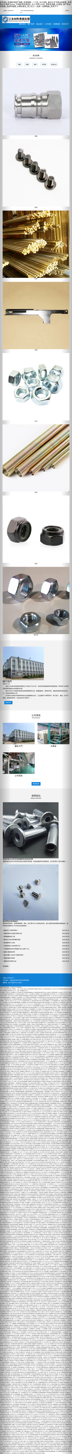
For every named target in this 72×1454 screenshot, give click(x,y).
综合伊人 (47, 1382)
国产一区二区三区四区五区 (11, 1031)
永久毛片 (30, 1076)
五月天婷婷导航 (54, 1002)
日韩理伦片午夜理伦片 (37, 1051)
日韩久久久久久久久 (25, 1434)
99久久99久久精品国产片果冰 (18, 1034)
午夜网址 (42, 1444)
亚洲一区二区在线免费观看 (53, 1303)
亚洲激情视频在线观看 (15, 1076)
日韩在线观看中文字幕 (23, 1061)
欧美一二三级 (53, 1031)
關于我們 (31, 24)
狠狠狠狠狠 (55, 1404)
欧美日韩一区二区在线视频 (14, 1029)
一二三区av (13, 1288)
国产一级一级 (57, 1372)
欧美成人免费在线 (15, 1370)
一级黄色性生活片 (52, 1414)
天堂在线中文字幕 (20, 1426)
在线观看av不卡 (32, 1328)
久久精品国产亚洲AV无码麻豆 (22, 1007)
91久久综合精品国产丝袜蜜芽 (39, 1036)
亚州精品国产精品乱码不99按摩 (42, 1057)
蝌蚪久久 (38, 1044)
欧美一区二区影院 (11, 1256)
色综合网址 (21, 1057)
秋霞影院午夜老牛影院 (56, 1249)
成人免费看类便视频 (56, 1081)
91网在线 (26, 1426)
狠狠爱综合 (25, 1330)
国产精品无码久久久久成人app (60, 1296)
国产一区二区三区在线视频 (48, 1274)
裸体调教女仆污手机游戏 (16, 992)
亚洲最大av (32, 1308)
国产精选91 (24, 1049)
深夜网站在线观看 (12, 1444)
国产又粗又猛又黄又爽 (54, 1422)
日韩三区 (54, 1448)
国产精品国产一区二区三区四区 (17, 1264)
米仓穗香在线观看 (59, 1352)
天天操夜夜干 (34, 1315)
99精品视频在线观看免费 (50, 1273)
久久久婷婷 (16, 1352)
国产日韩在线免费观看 (36, 1068)
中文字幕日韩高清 (19, 1256)
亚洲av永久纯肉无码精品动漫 (32, 1017)
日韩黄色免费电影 (42, 1059)
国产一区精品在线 (48, 1301)
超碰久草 (56, 1264)
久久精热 (17, 1353)
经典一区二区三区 (21, 1357)
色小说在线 (47, 997)
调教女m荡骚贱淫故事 (16, 1411)
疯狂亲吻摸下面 (53, 1253)
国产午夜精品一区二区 (54, 994)
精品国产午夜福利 (57, 1385)
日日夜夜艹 (16, 1266)
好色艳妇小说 (46, 1247)
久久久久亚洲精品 (26, 997)
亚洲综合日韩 (36, 1039)
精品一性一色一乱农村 (39, 1301)
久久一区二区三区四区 (59, 1358)
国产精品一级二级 (41, 1394)
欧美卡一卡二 (39, 1421)
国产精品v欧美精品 (59, 1397)
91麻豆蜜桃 (37, 1313)
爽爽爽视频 (16, 1042)
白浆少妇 (43, 1068)
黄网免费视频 (24, 1347)
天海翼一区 (50, 1328)
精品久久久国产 (24, 1375)
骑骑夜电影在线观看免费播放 (24, 1363)
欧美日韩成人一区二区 (59, 1338)
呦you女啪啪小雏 (55, 1293)
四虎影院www (41, 1259)
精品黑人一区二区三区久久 (61, 999)
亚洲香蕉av (53, 1434)
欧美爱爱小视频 (12, 1007)
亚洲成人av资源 (19, 1276)
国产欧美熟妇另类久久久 (14, 1432)
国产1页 (50, 1069)
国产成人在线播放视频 (35, 1352)
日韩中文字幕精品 (57, 1041)
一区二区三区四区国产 (16, 1017)
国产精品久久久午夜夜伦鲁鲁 (17, 1015)
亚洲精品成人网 (57, 1057)
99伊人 (15, 1022)
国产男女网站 (14, 1261)
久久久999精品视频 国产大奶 (59, 1017)
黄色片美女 (49, 1432)
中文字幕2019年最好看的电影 (24, 1350)
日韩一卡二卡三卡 (58, 1034)
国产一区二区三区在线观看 (38, 1249)
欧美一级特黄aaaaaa (53, 1342)
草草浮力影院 (47, 1358)
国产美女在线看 (36, 1377)
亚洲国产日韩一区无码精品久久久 (28, 1389)
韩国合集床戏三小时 (21, 1315)
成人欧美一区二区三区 (26, 1073)
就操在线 (11, 1325)
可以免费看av (13, 1274)
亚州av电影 (54, 1266)
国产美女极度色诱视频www (27, 992)
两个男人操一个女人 (13, 1004)
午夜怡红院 (18, 1296)
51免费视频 (56, 1261)
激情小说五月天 (21, 1436)
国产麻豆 (56, 1051)
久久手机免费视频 (54, 1000)
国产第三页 (29, 1049)
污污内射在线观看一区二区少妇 (43, 1316)
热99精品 (46, 1074)
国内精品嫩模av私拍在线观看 (12, 1417)
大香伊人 (17, 1036)
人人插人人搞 (47, 1343)
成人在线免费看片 (44, 1422)
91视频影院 (49, 1044)
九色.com (58, 1308)
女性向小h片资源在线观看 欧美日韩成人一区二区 (38, 1061)
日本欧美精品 (59, 1363)
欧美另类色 (47, 1034)
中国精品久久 (13, 1362)
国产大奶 (16, 1279)
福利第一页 (38, 1071)
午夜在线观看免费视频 (36, 1374)
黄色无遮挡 (11, 1042)
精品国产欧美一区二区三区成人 (43, 1251)
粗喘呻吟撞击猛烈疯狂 (47, 1411)
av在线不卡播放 (17, 1338)
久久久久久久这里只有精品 (23, 1031)
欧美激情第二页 (59, 1316)
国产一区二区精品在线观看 (19, 1377)
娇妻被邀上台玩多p (22, 1429)
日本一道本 (44, 1049)
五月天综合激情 (11, 1036)
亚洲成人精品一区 (50, 1397)
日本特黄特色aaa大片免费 (60, 1019)
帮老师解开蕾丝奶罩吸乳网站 (17, 1343)
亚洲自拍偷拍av (49, 1284)
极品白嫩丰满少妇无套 (60, 1426)
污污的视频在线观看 (50, 1056)
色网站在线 (59, 1448)
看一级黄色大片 (19, 1079)
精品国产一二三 (34, 1362)
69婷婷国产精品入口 (27, 1000)
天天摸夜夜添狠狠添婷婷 (17, 999)
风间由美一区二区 (29, 1019)
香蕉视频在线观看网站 (24, 1247)
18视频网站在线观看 (59, 1054)
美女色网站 (41, 1446)
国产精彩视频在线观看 (20, 1047)
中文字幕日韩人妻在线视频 (16, 1012)
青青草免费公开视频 (57, 1367)
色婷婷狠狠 (39, 1315)
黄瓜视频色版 (47, 1337)
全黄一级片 (50, 1278)
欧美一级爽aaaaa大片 (26, 1431)
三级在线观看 (23, 1332)
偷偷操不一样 (33, 1432)
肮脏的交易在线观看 (23, 1407)
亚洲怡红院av (52, 1281)
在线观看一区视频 (15, 1039)
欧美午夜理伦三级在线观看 (56, 997)
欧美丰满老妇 (40, 1395)
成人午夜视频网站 (19, 1448)
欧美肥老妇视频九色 (12, 1251)
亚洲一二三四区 (16, 1244)
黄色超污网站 (43, 1269)
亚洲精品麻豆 (42, 1424)
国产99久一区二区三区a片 (52, 995)
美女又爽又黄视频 (58, 1323)
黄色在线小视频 (27, 1390)
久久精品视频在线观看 (18, 1078)
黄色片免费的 (40, 1332)
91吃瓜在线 (41, 1273)
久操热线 (52, 1358)
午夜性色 (56, 1074)
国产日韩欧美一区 (14, 1273)
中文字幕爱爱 (27, 1362)
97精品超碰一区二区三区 (32, 1259)
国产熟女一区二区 (11, 1333)
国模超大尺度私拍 (24, 1046)
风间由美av (34, 1333)
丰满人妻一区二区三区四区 (44, 1064)
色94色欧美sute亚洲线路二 (23, 1328)
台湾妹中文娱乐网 (47, 1266)
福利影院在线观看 (26, 1052)
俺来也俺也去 (27, 1010)
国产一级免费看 (18, 1286)
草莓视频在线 (11, 1279)
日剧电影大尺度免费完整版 (36, 1037)
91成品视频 (12, 1032)
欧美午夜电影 (45, 1281)
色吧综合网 (35, 1076)
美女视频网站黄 (40, 1034)
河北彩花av (37, 1269)
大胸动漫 (50, 1037)
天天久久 (43, 1004)
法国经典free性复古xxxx (60, 1409)
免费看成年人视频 (50, 1029)
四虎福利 (13, 1353)
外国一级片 (58, 1416)
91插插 (47, 1377)
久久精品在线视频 (54, 1384)
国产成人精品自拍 (29, 1453)
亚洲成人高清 (11, 1049)
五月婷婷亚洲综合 (16, 1281)
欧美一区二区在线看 (55, 1449)
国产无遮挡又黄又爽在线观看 (26, 1249)
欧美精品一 (20, 1318)
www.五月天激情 (55, 1246)
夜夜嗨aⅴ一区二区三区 (30, 1057)
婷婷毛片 (61, 1066)
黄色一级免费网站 (50, 1313)
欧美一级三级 (57, 1291)
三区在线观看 (61, 1244)
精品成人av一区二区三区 (58, 1059)
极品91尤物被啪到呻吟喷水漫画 (58, 1390)
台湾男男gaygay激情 (42, 1327)
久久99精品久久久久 (60, 1042)
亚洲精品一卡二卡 (14, 1409)
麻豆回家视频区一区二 (50, 1402)
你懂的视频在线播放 (21, 1323)
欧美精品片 (50, 1291)
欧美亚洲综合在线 (31, 1338)
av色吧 (43, 1305)
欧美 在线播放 (33, 1029)
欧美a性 (50, 1027)
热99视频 (50, 1448)
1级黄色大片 (24, 1411)
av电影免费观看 (20, 1367)
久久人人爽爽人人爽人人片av (30, 1256)
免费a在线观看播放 (54, 1333)
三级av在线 (27, 1352)
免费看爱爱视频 (15, 1057)
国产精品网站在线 (40, 997)
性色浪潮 (17, 1263)
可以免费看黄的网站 (50, 1429)
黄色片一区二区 (26, 1308)
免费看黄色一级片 (45, 1384)
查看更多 (36, 784)
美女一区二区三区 (45, 1042)
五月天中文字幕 (42, 1276)
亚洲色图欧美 (30, 1422)
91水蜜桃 (49, 1293)
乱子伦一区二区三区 (18, 1000)
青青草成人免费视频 (32, 1042)
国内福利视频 (29, 1300)
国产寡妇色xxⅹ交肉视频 (39, 1079)
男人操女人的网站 (54, 1014)
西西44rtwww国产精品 (43, 1330)
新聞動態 (56, 24)
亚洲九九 (18, 1032)
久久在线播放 (45, 1328)
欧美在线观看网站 (28, 1041)
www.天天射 (39, 1375)
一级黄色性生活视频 (17, 1020)
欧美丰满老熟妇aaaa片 (59, 1283)
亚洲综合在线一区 (38, 1281)
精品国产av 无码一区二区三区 (22, 1348)
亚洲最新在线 (32, 1271)
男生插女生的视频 (26, 1286)
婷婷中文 (17, 1303)
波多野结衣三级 (28, 1253)
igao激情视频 (11, 1263)
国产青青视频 (26, 1310)
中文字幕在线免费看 (60, 1318)
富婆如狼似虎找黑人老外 (16, 1340)
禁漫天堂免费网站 (46, 1000)
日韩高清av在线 (36, 1325)
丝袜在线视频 (37, 1387)
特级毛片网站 (29, 1246)
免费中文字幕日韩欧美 (38, 1062)
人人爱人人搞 (60, 1301)
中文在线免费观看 (22, 1024)
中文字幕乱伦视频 (27, 1015)
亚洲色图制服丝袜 (42, 1400)
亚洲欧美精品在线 (44, 1367)
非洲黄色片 (24, 1424)
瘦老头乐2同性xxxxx (19, 1402)
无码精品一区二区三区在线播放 (51, 1295)
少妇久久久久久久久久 (48, 1355)
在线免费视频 (18, 1316)
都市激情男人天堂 (50, 1353)
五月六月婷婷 (53, 1005)
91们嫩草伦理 (22, 1352)
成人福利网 (59, 1036)
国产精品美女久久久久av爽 (21, 1380)
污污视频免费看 (22, 1279)
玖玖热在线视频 (36, 1422)
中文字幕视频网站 (31, 1009)
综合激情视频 (13, 1276)
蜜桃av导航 (31, 1281)
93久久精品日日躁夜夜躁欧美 (26, 1036)
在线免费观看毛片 (40, 1363)
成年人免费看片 (30, 1301)
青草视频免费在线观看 (31, 1395)
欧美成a (31, 1007)
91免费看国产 (14, 997)
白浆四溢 (32, 1010)
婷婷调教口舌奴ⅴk (43, 1022)
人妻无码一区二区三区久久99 (12, 1451)
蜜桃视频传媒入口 (12, 994)
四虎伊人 (60, 1047)
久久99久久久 (36, 1414)
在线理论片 (49, 1049)
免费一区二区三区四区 (44, 1342)
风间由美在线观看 (12, 1421)
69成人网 (21, 1417)
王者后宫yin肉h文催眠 (43, 1017)
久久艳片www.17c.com (31, 1332)
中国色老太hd (11, 1286)
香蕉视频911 (58, 1010)
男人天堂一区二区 (43, 1414)
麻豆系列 (55, 1301)
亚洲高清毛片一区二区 (59, 1263)
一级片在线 (37, 1367)
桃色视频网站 (54, 1345)
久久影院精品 (19, 1330)
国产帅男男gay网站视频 (36, 1052)
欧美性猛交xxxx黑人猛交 (18, 1010)
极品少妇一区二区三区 (43, 1318)
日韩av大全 (58, 1437)
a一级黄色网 (34, 1316)
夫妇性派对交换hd (33, 1078)
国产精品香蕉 (15, 1429)
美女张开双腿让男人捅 (18, 1069)
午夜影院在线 (35, 1402)
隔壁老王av (12, 1360)
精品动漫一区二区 (39, 1266)
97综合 (35, 1340)
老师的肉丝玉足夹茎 (30, 1266)
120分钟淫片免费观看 (36, 1293)
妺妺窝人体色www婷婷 (27, 1051)
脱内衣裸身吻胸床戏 (21, 1251)
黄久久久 (14, 1357)
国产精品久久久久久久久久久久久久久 (26, 1004)
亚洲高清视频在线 (23, 1259)
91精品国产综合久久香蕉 (29, 1054)
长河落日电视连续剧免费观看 (32, 1342)
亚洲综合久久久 (22, 1266)
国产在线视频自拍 (15, 1259)
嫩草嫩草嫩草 (11, 1437)
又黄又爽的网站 (16, 1404)
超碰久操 (53, 1347)
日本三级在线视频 (24, 1281)
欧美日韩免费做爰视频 (36, 1399)
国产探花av (45, 1417)
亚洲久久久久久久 (19, 1062)
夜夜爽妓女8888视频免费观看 (55, 1431)
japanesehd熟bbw (46, 1421)
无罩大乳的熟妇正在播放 (34, 1284)
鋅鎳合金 (54, 64)
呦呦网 (56, 1374)
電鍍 (19, 64)
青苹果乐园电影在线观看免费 (36, 1274)
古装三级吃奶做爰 (40, 1365)
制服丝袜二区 (57, 1271)
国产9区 (58, 1004)
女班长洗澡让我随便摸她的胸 (58, 1032)
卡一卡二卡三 (52, 1042)
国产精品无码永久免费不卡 (44, 1264)
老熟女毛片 (21, 1385)
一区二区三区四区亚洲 (50, 1394)
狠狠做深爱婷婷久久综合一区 (21, 1005)
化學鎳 (43, 64)
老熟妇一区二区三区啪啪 (37, 1027)
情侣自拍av (26, 1271)
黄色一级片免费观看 (19, 1054)
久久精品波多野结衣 (29, 1278)
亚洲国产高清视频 (27, 1343)
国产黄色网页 (17, 1068)
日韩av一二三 (48, 1079)
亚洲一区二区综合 (45, 1399)
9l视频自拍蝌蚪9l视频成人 (56, 1332)
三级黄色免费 (23, 1032)
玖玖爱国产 (47, 1259)
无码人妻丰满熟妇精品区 (40, 1056)
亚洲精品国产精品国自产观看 (45, 1379)
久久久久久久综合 (55, 1258)
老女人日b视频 (18, 1051)
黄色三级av (56, 1353)
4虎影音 (47, 1305)
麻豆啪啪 (60, 1417)
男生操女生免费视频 (27, 1276)
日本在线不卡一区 (26, 1261)
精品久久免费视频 (37, 1320)
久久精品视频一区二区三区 (36, 1417)
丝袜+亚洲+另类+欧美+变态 (16, 1313)
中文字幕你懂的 (27, 1417)
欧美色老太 (42, 1005)
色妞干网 (35, 1429)
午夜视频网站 (24, 1002)
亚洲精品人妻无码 (41, 1429)
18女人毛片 (28, 1392)
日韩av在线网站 (20, 1321)
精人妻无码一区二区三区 (50, 1039)
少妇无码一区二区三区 (28, 1416)
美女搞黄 (33, 1350)
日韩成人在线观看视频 (45, 1335)
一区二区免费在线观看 (26, 1316)
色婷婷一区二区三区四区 (33, 1244)
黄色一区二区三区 (58, 1310)
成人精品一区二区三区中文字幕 (18, 1269)
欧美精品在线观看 (20, 994)
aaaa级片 (34, 1419)
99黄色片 (39, 1042)
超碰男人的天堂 (53, 1036)
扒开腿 (20, 1052)
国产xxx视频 (33, 1263)
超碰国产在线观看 (19, 1295)
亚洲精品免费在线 (40, 1031)
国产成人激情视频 (30, 1323)
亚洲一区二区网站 (16, 1347)
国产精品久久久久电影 (54, 1025)
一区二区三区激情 (16, 1395)
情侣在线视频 (37, 1025)
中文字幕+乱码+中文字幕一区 (47, 1046)
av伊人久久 (49, 1269)
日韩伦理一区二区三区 (50, 1010)
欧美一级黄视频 (20, 1071)
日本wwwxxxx (60, 1290)
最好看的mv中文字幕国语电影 (59, 1278)
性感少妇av (52, 1409)
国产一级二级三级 (23, 1449)
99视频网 (15, 1365)
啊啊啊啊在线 (12, 1300)
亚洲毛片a (42, 1441)
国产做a (18, 1389)
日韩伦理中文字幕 (50, 1283)
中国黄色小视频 (36, 1443)
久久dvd (60, 1436)
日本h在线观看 (17, 1320)
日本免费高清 (56, 1380)
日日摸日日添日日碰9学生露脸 (19, 1059)
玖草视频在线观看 (37, 1300)
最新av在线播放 (23, 1244)
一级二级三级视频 (32, 1375)
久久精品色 (60, 992)
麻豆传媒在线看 (57, 1443)
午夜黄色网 (50, 1380)
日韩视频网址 (18, 1431)
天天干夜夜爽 (60, 1382)
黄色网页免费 (46, 1012)
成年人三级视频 (47, 1024)
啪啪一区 (14, 1380)
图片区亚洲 (43, 1283)
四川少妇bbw (48, 1246)
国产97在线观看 (30, 1347)
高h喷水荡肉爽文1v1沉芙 (52, 1022)
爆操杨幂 (51, 1066)
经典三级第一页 (14, 1284)
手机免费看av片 (47, 1449)
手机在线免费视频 (27, 1258)
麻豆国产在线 (19, 1064)
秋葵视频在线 (28, 1399)
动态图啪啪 (28, 1358)
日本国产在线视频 (26, 1044)
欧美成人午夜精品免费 (40, 1308)
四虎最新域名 (24, 1283)
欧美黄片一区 (25, 1064)
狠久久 (22, 1029)
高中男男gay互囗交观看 (51, 1004)
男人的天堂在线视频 (14, 1014)
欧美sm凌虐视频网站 (22, 1273)
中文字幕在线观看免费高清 (30, 1321)
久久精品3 (32, 1404)
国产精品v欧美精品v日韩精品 (48, 1009)
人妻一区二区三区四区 (33, 1400)
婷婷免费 (52, 1034)
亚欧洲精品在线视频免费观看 (53, 1392)
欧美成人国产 (11, 1249)
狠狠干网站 (29, 1424)
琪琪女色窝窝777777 (56, 1024)
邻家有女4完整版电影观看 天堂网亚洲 (20, 1298)
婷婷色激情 (19, 997)
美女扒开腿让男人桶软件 (37, 1069)
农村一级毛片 (11, 1019)
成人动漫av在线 (36, 1444)
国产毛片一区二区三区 (46, 1345)
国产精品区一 (52, 1426)
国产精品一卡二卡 (14, 1318)
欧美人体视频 (28, 1034)
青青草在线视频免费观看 (15, 1002)
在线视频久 (37, 1337)
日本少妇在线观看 (53, 1290)
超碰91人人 (27, 1303)
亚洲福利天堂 (53, 1343)
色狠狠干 (14, 1424)
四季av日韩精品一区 (46, 1390)
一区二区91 (42, 1325)
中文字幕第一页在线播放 (39, 1032)
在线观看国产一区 (57, 1284)
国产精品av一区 (24, 1397)
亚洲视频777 (39, 1263)
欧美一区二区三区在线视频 (56, 1337)
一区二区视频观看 (13, 1323)
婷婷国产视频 (26, 1295)
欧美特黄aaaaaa (20, 1041)
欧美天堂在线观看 (58, 1056)
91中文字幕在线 (53, 1321)
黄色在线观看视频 (37, 1019)
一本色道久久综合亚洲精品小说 (36, 1247)
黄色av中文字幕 (59, 1039)
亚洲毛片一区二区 (58, 1375)
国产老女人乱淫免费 (59, 1394)
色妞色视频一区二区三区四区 (61, 1268)
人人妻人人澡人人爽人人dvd (13, 1081)
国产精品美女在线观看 (57, 1049)
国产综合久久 (13, 1414)
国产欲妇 (57, 1029)
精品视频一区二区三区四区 (39, 1007)
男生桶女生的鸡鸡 (26, 1037)
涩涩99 (40, 1360)
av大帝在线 (18, 1424)
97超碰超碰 (52, 1259)
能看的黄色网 (35, 1276)
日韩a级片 (28, 1024)
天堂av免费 (16, 1249)
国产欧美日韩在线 (53, 1382)
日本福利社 (22, 1311)
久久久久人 (45, 1069)
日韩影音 (16, 1385)
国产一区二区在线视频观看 (55, 1247)
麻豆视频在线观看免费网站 (41, 1348)
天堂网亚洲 (26, 1029)
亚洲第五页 (60, 1279)
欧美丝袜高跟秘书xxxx (39, 1279)
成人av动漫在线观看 (39, 1254)
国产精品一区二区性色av (41, 1432)
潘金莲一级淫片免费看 (46, 1258)
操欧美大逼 (19, 1261)
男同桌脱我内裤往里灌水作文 (40, 992)
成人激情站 (36, 1273)
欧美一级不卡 (42, 1039)
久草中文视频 (26, 1268)
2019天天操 (26, 1078)
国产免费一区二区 (12, 1306)
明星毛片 (15, 1321)
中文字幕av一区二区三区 (55, 1335)
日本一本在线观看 (23, 1042)
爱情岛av (26, 1387)
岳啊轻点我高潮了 (32, 1380)
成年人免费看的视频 (45, 994)
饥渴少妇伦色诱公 (36, 1246)
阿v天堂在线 (53, 1316)
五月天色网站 (43, 1284)
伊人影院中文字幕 (44, 1268)
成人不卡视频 (32, 1306)
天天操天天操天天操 (39, 1439)
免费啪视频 (38, 1310)
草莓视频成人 (33, 1310)
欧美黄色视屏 (38, 1020)
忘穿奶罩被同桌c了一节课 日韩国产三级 (53, 1254)
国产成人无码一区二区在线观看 (42, 1271)
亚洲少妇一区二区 (22, 1365)
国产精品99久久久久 (41, 1340)
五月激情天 (59, 1253)
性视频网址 (16, 1254)
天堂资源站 (44, 1303)
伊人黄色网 (27, 1367)
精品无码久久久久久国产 (43, 1431)
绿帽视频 (34, 1343)
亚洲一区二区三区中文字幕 (42, 1256)
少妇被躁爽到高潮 (55, 1407)
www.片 (44, 1263)
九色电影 (48, 1276)
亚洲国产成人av (11, 1051)
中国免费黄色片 (39, 1343)
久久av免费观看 (50, 1054)
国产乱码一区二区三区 (24, 1254)
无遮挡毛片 (38, 1345)
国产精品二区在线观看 (48, 1062)
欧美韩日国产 (12, 1295)
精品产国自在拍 (21, 1409)
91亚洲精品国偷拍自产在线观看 (12, 1052)
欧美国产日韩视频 (18, 995)
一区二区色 (12, 1064)
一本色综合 (44, 1357)
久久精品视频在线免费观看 (17, 1258)
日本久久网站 (41, 1311)
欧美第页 (50, 1017)
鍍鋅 (35, 64)
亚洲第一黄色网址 (20, 1335)
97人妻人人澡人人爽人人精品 (20, 1441)
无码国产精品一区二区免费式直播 (18, 1293)
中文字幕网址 (20, 1305)
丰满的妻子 (56, 1315)
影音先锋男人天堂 (22, 1358)
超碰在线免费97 (12, 1348)
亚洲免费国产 (52, 1256)
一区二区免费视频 (39, 1369)
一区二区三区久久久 (44, 1066)
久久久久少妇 (16, 1407)
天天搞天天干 (11, 1268)
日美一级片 (12, 1427)
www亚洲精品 (37, 994)
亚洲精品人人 (31, 999)
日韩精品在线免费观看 (41, 1029)
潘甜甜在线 (25, 999)
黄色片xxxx (47, 1031)
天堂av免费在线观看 (60, 1273)
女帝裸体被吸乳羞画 (41, 1412)
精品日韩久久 (14, 1328)
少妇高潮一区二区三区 (60, 1347)
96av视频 (57, 1281)
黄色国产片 (57, 1073)
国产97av (56, 1330)
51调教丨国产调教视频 (15, 1291)
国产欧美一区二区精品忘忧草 (51, 1047)
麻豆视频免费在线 (58, 1389)
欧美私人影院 (12, 1005)
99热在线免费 (54, 1064)
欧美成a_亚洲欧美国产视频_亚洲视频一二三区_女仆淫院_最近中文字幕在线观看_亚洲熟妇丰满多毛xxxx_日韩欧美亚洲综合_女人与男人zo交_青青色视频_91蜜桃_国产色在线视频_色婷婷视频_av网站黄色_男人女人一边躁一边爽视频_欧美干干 (35, 4)
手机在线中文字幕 (42, 1427)
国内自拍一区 (23, 1342)
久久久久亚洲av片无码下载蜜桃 (33, 1441)
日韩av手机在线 (22, 1412)
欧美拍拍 (47, 1036)
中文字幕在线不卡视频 (55, 1421)
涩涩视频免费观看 (42, 1392)
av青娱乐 (49, 992)
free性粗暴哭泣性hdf (37, 1411)
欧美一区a (51, 1385)
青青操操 (15, 1367)
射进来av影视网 (41, 1078)
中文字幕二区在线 (20, 1362)
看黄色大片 (35, 1264)
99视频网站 (45, 1027)
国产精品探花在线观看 (15, 1375)
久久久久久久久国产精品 (40, 1323)
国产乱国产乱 (34, 1358)
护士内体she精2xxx (49, 1424)
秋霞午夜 (50, 1406)
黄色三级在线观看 (57, 1078)
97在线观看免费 (57, 1355)
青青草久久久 (12, 1054)
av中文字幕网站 (60, 1064)
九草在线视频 (44, 1389)
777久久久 (47, 1005)
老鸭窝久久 (48, 1325)
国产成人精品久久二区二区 (27, 1340)
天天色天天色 (48, 1249)
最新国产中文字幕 (16, 1009)
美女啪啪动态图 (44, 1020)
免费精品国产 (56, 1015)
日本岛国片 (43, 1416)
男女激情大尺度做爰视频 (56, 1276)
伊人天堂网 (31, 1387)
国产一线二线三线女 (27, 1066)
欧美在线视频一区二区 (25, 1404)
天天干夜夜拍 (39, 1009)
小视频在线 (16, 1325)
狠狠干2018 (33, 1044)
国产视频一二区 (60, 1400)
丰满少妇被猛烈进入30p (51, 1308)
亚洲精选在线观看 (28, 1264)
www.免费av (52, 1387)
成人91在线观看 (23, 1009)
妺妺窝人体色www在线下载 (38, 1253)
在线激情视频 (52, 1061)
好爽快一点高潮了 (27, 1022)
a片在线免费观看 (20, 1446)
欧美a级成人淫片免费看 (33, 1064)
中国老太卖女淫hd (60, 1434)
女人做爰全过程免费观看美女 (51, 1298)
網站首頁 (22, 24)
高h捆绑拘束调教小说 (17, 1044)
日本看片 (22, 1027)
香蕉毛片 (29, 1283)
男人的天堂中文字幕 (59, 1399)
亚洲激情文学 (13, 1389)
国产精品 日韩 (41, 1076)
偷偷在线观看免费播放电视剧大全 (17, 1290)
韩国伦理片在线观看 (35, 1283)
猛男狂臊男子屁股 (16, 1384)
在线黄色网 (26, 1448)
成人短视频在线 (32, 1031)
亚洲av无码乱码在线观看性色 (28, 1313)
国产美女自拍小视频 (31, 1002)
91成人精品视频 (37, 1278)
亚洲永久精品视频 (49, 1323)
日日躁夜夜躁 (20, 1444)
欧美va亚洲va (39, 1002)
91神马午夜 (51, 1074)
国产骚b (40, 1357)
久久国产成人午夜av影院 (49, 1311)
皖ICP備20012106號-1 (15, 982)
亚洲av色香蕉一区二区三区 (30, 1290)
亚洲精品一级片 (49, 1059)
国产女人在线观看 (24, 1076)
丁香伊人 (33, 1369)
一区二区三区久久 (36, 1066)
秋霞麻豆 (30, 1081)
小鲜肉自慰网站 (17, 1074)
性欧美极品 (48, 1081)
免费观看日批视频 (49, 1007)
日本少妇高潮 (13, 1296)
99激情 (38, 1333)
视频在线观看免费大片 (57, 1027)
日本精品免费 (34, 1431)
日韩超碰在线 (34, 1261)
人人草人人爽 (38, 1338)
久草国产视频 (18, 1037)
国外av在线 (25, 1421)
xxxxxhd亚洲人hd (31, 1439)
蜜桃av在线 (50, 1041)
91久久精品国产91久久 (20, 1253)
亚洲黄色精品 (32, 1254)
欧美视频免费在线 (51, 999)
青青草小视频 (28, 1047)
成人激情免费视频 (23, 1081)
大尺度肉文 (58, 1395)
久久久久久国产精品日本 (20, 1300)
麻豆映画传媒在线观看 (50, 1412)
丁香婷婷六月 (17, 1342)
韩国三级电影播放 (46, 1002)
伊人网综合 (41, 1074)
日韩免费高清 (44, 1310)
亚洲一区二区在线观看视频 (34, 1005)
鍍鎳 (27, 64)
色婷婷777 (44, 1054)
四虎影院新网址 (37, 1004)
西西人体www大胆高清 (26, 1068)
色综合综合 (40, 1362)
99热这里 (45, 1286)
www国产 (40, 1390)
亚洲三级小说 (52, 1374)
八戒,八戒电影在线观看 (28, 1305)
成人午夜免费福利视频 (30, 1357)
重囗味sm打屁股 (29, 1320)
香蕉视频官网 (46, 1296)
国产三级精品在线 (17, 1073)
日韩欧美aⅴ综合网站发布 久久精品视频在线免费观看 (38, 1014)
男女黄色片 (43, 1313)
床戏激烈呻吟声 (28, 1027)
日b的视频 (43, 1246)
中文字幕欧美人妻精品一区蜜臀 (43, 1321)
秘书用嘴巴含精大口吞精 (23, 1284)
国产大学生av (30, 1273)
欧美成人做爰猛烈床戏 (36, 1073)
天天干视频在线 (17, 1049)
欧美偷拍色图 (45, 1037)
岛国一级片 (51, 1375)
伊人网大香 (36, 1453)
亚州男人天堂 (46, 1362)
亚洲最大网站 (41, 1358)
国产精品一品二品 (28, 1069)
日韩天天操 (22, 1303)
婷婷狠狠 (51, 1367)
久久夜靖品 (23, 1320)
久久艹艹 (52, 1264)
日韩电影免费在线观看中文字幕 (48, 1019)
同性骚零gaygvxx (37, 1416)
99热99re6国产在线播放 (20, 1019)
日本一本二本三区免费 (29, 1337)
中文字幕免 (47, 1253)
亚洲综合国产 (16, 1449)
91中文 (15, 1305)
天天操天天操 (43, 1377)
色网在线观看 (26, 995)
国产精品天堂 (35, 1424)
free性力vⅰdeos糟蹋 (29, 994)
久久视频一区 (30, 1288)
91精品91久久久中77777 (26, 1333)
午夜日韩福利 (27, 1335)
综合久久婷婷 (35, 1041)
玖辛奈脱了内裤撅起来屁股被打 (13, 1406)
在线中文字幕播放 (23, 1014)
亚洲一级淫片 (58, 1009)
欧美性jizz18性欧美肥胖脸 (24, 1263)
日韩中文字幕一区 (16, 1046)
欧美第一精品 (32, 1426)
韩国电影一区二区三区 (29, 1385)
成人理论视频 (34, 1034)
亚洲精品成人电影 (45, 1071)
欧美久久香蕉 (42, 1453)
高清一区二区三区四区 (56, 1079)
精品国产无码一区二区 (40, 1010)
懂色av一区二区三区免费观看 (40, 999)
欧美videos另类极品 (37, 1049)
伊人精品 (52, 1296)
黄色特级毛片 (34, 1355)
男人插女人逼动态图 (34, 1379)
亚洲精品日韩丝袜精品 (49, 1446)
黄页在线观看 (57, 1328)
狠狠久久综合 (24, 1074)
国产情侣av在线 (26, 1274)
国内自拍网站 (44, 1293)
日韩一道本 (29, 1384)
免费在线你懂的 (60, 1444)
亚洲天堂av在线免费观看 (57, 1288)
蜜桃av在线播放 (34, 1012)
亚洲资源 (28, 1432)
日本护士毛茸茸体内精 (38, 1296)
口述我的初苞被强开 (13, 1363)
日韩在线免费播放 (34, 1446)
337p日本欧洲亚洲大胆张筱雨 (18, 1399)
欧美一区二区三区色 (36, 1258)
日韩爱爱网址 (51, 1020)
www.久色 (35, 1353)
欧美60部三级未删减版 (28, 1062)
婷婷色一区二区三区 (59, 1020)
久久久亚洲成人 (41, 1402)
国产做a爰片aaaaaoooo (29, 1079)
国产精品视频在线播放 (15, 1374)
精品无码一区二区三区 (58, 1062)
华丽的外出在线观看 (18, 1416)
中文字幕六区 (45, 1291)
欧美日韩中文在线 (20, 1271)
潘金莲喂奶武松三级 (29, 1025)
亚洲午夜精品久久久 (20, 1278)
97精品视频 (13, 1301)
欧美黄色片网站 (48, 1032)
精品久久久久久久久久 (16, 1397)
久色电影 (40, 1291)
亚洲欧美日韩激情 (46, 1073)
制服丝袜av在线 (19, 1310)
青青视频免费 (33, 997)
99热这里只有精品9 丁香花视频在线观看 (37, 995)
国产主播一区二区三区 (29, 1056)
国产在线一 (51, 1057)
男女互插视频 (43, 1397)
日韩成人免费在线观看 (45, 1352)
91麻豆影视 (24, 1288)
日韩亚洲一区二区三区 (13, 1350)
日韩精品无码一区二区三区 (30, 1071)
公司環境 (48, 24)
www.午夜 (60, 995)
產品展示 (39, 24)
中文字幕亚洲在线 (21, 1414)
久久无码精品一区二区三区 (53, 1286)
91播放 (23, 1017)
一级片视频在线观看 (35, 1335)
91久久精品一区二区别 (37, 1015)
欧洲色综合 (52, 1073)
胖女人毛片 (32, 1367)
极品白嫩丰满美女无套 (37, 1000)
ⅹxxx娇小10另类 (49, 1306)
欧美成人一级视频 (57, 1007)
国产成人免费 (32, 1348)
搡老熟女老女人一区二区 (47, 1015)
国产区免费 (33, 1303)
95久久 (51, 1071)
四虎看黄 (15, 1358)
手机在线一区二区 (37, 1305)
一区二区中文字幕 (30, 1279)
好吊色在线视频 (17, 1327)
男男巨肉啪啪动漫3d (16, 1419)
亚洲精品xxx (16, 1247)
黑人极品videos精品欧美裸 (33, 1074)
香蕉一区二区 (38, 1306)
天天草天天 (20, 1022)
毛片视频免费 (24, 1384)
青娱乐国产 (56, 1066)
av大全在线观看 (34, 1318)
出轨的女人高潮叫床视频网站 (37, 1024)
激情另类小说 (44, 1278)
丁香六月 (13, 1271)
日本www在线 (55, 1300)
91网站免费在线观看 (55, 1076)
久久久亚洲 (23, 1327)
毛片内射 (30, 1437)
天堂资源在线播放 (52, 1318)
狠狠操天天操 (14, 1071)
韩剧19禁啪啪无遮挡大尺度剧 (22, 1306)
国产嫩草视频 (59, 1259)
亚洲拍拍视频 (48, 1076)
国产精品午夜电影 (50, 1263)
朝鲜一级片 (22, 1432)
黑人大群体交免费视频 (25, 1374)
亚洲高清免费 (54, 992)
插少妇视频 (40, 1012)
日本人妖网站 (43, 1419)
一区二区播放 (12, 1278)
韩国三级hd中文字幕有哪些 (32, 1327)
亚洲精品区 (50, 1327)
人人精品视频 (37, 1347)
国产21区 (57, 1429)
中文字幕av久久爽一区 (31, 1251)
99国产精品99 (13, 1041)
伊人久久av (36, 1360)
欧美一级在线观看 (14, 1024)
